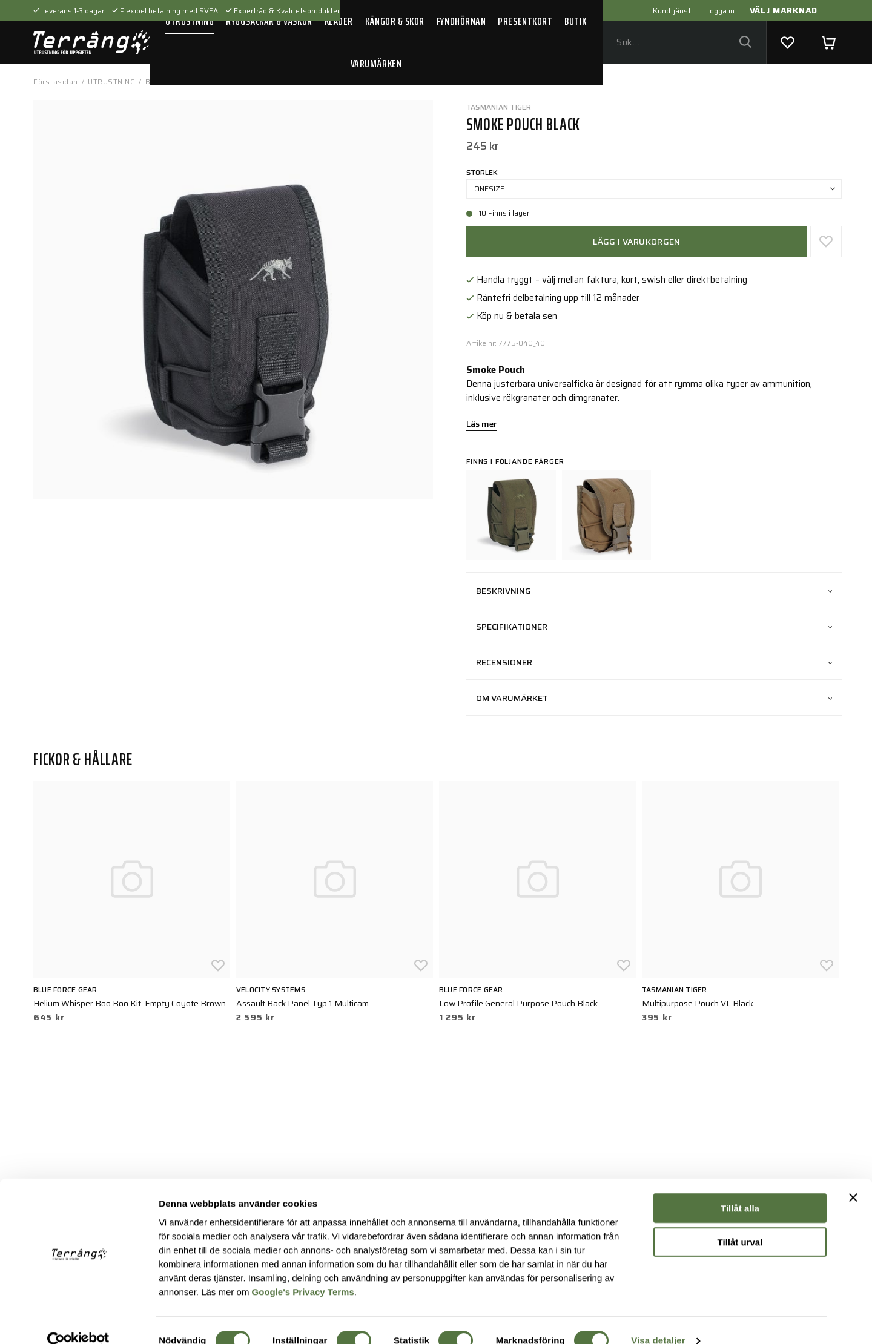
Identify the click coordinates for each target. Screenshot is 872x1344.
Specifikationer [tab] (654, 626)
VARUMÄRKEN (376, 63)
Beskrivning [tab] (654, 591)
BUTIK (575, 21)
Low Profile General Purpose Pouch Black (518, 1003)
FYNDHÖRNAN (461, 21)
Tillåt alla (740, 1188)
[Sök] (745, 43)
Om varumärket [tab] (654, 698)
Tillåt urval (740, 1222)
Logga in (720, 10)
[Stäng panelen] (853, 1177)
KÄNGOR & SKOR (394, 21)
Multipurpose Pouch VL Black (697, 1003)
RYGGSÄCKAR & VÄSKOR (269, 21)
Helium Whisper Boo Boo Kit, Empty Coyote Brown (129, 1003)
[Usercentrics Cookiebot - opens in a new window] (78, 1320)
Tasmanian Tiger (499, 107)
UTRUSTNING (189, 21)
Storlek (482, 172)
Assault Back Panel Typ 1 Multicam (302, 1003)
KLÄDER (339, 21)
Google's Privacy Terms (303, 1271)
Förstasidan (55, 81)
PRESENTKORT (525, 21)
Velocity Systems (270, 989)
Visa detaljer (658, 1320)
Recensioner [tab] (654, 662)
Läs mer (481, 425)
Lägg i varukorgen (637, 241)
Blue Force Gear (65, 989)
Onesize (654, 188)
